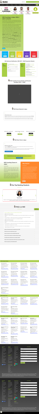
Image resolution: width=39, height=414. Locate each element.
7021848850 (16, 275)
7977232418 (33, 332)
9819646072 (23, 276)
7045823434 (4, 332)
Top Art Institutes (16, 356)
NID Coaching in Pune (9, 373)
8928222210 (23, 303)
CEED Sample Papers (4, 350)
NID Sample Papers (4, 348)
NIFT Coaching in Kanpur (11, 375)
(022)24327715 (7, 276)
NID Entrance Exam (10, 356)
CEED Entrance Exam (10, 358)
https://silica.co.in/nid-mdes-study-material (30, 75)
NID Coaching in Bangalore (14, 373)
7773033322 (16, 333)
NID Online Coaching (10, 365)
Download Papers (19, 157)
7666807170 (23, 284)
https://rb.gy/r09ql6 (32, 65)
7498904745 (36, 303)
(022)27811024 (26, 284)
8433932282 (4, 276)
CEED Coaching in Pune (15, 374)
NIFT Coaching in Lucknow (15, 375)
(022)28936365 (16, 268)
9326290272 (4, 292)
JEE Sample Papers (4, 396)
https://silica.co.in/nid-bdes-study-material (30, 73)
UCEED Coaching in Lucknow (4, 374)
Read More (4, 48)
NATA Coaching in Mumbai (22, 375)
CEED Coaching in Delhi (20, 374)
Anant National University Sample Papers (4, 392)
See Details (9, 133)
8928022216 (14, 303)
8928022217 (4, 303)
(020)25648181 (7, 303)
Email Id (21, 386)
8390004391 (7, 268)
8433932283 (23, 268)
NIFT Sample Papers (4, 349)
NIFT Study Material (10, 349)
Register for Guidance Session (36, 209)
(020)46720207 (26, 303)
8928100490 (36, 268)
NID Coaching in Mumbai (5, 373)
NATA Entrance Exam (10, 361)
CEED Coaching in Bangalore (24, 374)
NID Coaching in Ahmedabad (23, 373)
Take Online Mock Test (8, 151)
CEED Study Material (10, 351)
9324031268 (36, 332)
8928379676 (14, 275)
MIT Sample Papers (4, 395)
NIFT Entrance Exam (10, 357)
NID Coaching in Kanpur (28, 373)
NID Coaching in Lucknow (32, 373)
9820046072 (36, 276)
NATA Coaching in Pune (26, 375)
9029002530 (14, 268)
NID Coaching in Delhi (18, 373)
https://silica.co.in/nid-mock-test (33, 71)
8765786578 (23, 331)
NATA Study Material (10, 350)
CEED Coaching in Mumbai (11, 374)
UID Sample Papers (4, 362)
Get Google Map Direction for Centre (4, 277)
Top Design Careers (16, 381)
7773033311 (14, 333)
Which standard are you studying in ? (24, 355)
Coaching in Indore (6, 375)
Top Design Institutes (16, 348)
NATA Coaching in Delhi (31, 375)
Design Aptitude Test (10, 362)
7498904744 (33, 303)
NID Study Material (10, 348)
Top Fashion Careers (16, 349)
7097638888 (4, 268)
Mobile (21, 350)
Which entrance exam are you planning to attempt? (25, 357)
